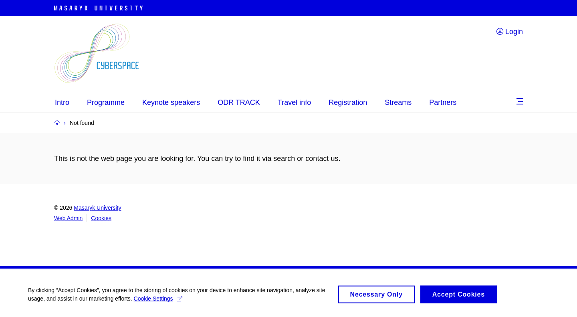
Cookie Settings (158, 301)
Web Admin (68, 218)
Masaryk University (97, 208)
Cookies (101, 218)
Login (509, 32)
